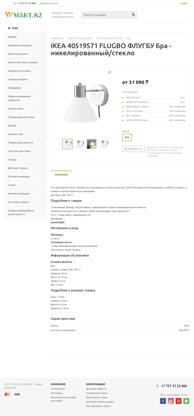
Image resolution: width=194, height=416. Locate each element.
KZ (182, 3)
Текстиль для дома (19, 151)
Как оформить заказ (98, 406)
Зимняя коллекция (18, 193)
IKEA (15, 28)
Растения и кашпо (18, 202)
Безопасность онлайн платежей (63, 399)
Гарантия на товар (97, 397)
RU (186, 3)
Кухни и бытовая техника (22, 62)
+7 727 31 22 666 (26, 3)
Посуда (12, 159)
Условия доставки (96, 393)
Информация (95, 384)
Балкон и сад (15, 134)
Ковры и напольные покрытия (19, 98)
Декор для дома (17, 53)
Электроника (15, 108)
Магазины (56, 393)
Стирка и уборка (17, 79)
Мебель (12, 36)
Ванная (12, 125)
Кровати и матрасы (19, 70)
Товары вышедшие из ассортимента (21, 212)
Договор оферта (96, 388)
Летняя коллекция (18, 176)
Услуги (11, 185)
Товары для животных (21, 117)
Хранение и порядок (20, 45)
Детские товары (18, 168)
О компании (57, 388)
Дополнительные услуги (100, 401)
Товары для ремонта (20, 142)
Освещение (14, 87)
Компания (58, 384)
